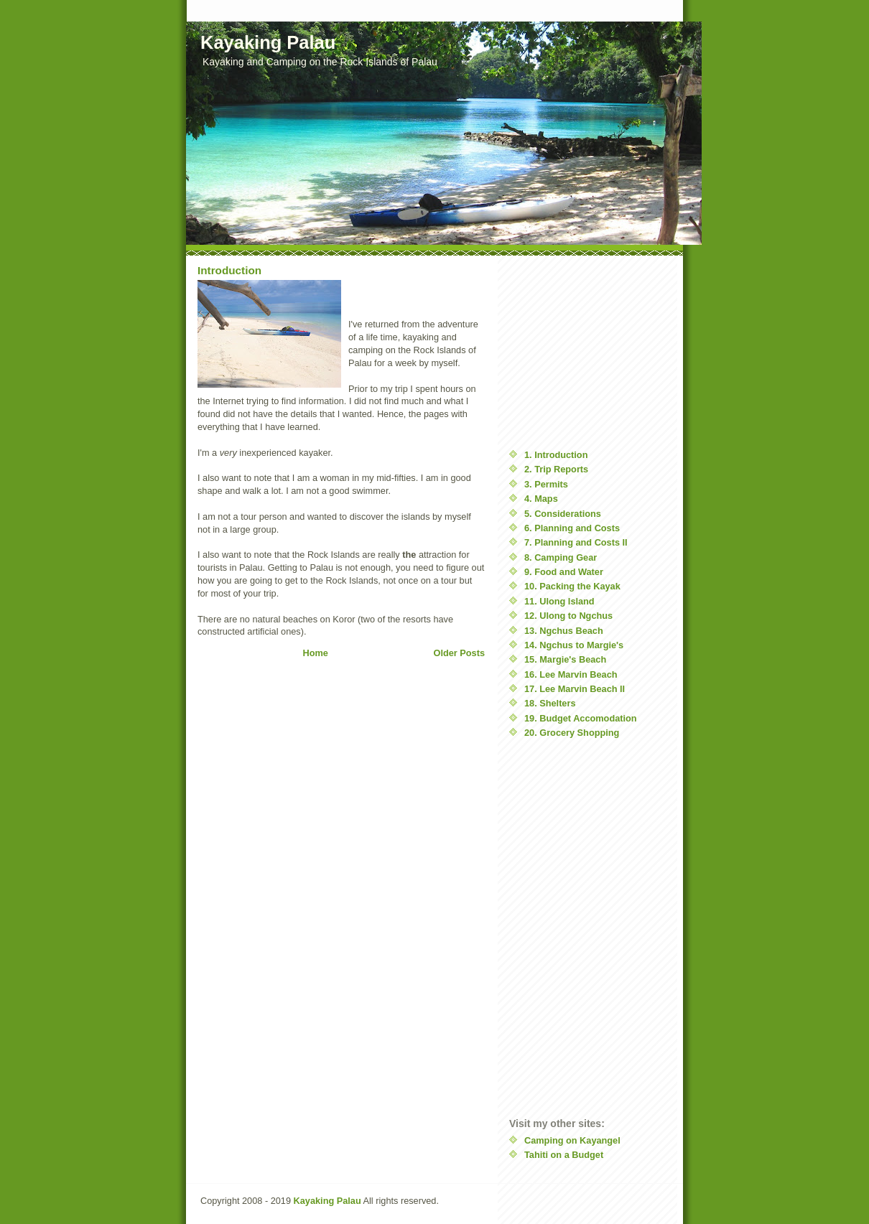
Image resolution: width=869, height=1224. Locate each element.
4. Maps (541, 498)
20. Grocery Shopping (571, 732)
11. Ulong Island (559, 601)
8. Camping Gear (560, 557)
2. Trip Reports (556, 469)
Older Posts (459, 653)
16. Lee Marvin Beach (571, 674)
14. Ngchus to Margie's (573, 645)
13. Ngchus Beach (563, 630)
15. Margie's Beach (565, 659)
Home (315, 653)
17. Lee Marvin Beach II (574, 688)
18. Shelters (550, 703)
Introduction (229, 270)
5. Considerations (562, 513)
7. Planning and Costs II (576, 542)
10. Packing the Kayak (572, 586)
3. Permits (546, 484)
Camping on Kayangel (572, 1140)
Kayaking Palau (327, 1200)
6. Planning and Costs (572, 528)
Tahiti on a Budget (563, 1154)
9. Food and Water (563, 571)
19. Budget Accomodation (580, 718)
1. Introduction (555, 454)
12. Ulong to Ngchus (568, 615)
